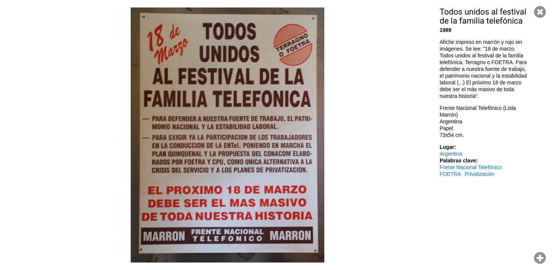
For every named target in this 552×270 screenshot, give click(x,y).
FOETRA (450, 174)
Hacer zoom (540, 258)
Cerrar (540, 12)
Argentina (451, 154)
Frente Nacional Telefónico (471, 167)
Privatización (479, 174)
